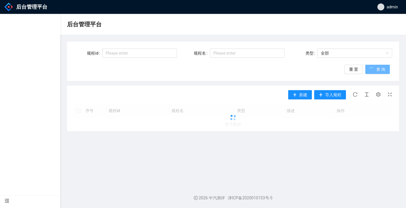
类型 (310, 53)
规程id (92, 53)
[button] (330, 94)
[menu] (30, 201)
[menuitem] (30, 201)
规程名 (200, 53)
